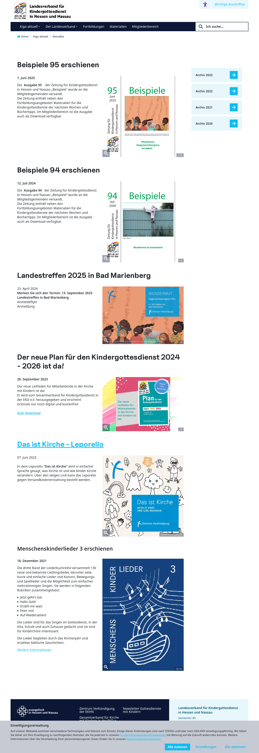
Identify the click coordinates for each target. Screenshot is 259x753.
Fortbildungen (93, 26)
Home (23, 36)
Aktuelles (58, 36)
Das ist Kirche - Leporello (60, 444)
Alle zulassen (177, 747)
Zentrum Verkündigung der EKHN (97, 710)
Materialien (118, 26)
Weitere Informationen (34, 650)
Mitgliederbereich (145, 26)
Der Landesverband (60, 26)
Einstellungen (206, 747)
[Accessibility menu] (205, 4)
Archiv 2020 (204, 123)
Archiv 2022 (204, 91)
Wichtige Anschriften (230, 4)
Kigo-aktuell (29, 26)
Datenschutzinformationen (144, 739)
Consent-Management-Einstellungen (143, 735)
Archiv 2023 (204, 75)
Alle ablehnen (235, 747)
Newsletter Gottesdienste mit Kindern (142, 710)
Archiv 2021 (204, 107)
